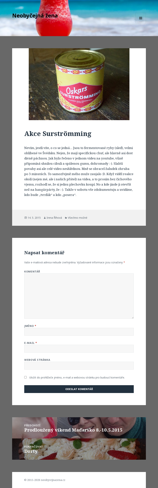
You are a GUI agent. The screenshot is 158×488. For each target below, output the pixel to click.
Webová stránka (37, 360)
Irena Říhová (54, 217)
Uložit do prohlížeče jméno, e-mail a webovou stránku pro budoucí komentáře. (77, 377)
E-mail (30, 343)
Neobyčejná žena (35, 15)
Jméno (30, 326)
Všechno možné (77, 217)
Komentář (32, 271)
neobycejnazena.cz (53, 480)
